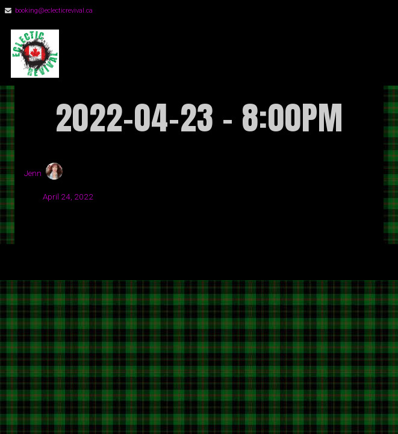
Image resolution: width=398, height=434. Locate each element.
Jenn (33, 173)
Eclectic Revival (153, 54)
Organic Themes (220, 267)
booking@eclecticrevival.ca (54, 10)
